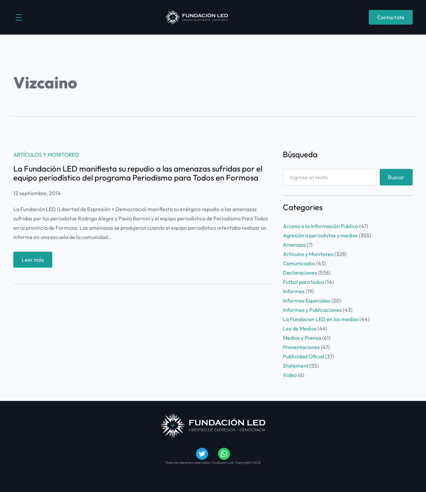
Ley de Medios (300, 328)
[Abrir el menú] (18, 17)
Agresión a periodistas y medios (320, 235)
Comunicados (299, 263)
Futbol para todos (303, 282)
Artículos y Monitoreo (46, 154)
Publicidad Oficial (303, 356)
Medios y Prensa (302, 337)
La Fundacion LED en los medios (320, 319)
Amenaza (294, 244)
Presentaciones (301, 347)
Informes (294, 291)
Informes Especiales (306, 300)
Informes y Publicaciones (312, 310)
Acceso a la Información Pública (320, 226)
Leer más (35, 261)
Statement (296, 365)
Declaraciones (300, 272)
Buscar (396, 177)
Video (290, 375)
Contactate (390, 17)
